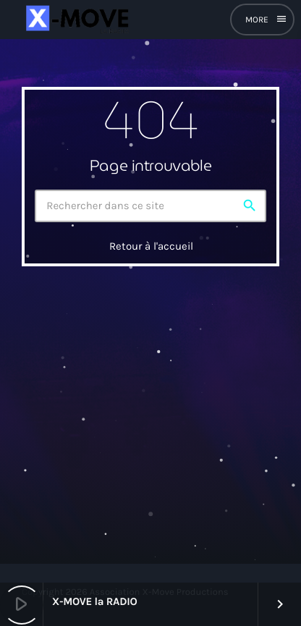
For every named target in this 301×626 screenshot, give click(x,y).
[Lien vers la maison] (76, 19)
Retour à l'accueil (151, 246)
